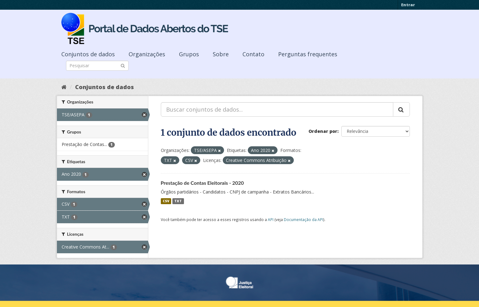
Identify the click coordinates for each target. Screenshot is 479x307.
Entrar (408, 5)
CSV (166, 201)
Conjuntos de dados (88, 54)
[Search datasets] (97, 66)
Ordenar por (322, 131)
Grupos (189, 54)
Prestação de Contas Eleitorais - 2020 (202, 183)
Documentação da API (303, 219)
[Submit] (122, 65)
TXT (178, 201)
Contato (253, 54)
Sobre (221, 54)
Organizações (147, 54)
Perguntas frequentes (307, 54)
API (270, 219)
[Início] (64, 87)
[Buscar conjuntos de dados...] (277, 109)
